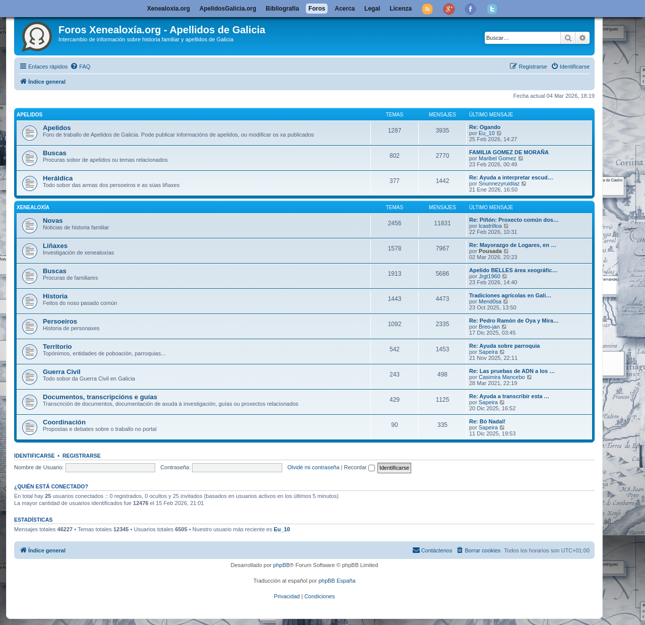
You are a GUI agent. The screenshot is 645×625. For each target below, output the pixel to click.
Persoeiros (60, 321)
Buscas (55, 153)
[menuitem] (80, 66)
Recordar (359, 467)
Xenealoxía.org (168, 8)
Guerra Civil (62, 372)
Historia (55, 296)
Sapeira (488, 352)
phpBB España (336, 581)
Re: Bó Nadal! (487, 421)
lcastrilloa (490, 226)
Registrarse (81, 456)
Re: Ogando (484, 127)
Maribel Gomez (498, 158)
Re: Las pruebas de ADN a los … (512, 371)
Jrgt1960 (489, 276)
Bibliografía (282, 8)
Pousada (490, 251)
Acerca (345, 8)
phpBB (281, 565)
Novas (53, 220)
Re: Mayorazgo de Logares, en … (512, 245)
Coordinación (64, 422)
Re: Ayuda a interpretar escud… (511, 177)
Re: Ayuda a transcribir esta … (509, 396)
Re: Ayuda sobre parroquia (504, 346)
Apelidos (29, 114)
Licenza (401, 8)
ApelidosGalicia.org (228, 8)
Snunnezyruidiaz (499, 183)
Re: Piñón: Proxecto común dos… (514, 220)
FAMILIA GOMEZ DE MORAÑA (509, 152)
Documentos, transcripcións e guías (100, 397)
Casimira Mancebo (502, 377)
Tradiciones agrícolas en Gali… (510, 295)
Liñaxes (55, 245)
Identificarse (34, 456)
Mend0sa (490, 301)
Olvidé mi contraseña (313, 467)
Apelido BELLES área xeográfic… (513, 270)
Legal (372, 8)
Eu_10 (487, 133)
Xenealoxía (33, 207)
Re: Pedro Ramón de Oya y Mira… (514, 321)
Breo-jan (489, 327)
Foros (316, 8)
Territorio (57, 346)
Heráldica (58, 178)
